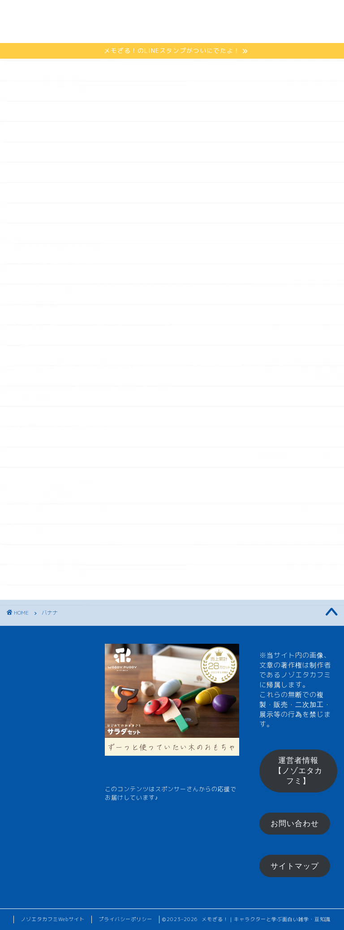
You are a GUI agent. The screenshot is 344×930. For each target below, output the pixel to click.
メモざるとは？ (108, 14)
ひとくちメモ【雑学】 (193, 14)
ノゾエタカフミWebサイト (53, 919)
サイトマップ (295, 866)
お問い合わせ (295, 823)
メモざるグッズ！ (112, 32)
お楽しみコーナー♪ (196, 32)
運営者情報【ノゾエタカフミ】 (298, 770)
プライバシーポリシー (125, 919)
